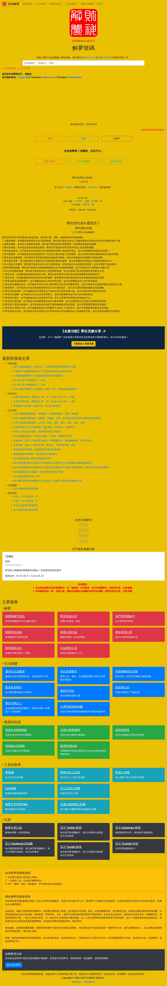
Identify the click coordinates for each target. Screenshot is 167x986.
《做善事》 (86, 204)
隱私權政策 (89, 982)
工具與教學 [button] (71, 4)
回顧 (83, 138)
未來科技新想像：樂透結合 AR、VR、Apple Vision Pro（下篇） (44, 397)
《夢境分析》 (92, 187)
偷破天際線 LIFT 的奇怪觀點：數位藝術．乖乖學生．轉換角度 (44, 427)
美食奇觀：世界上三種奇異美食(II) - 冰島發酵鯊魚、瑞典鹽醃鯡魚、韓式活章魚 (52, 440)
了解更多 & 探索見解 (83, 343)
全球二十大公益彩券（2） (26, 496)
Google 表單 (24, 77)
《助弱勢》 (94, 201)
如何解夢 (10, 788)
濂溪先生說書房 (15, 671)
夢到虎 (83, 541)
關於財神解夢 (87, 4)
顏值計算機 (122, 772)
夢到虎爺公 (83, 530)
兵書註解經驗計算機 (72, 804)
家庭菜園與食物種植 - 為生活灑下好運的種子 (35, 454)
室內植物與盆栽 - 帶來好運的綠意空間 (32, 458)
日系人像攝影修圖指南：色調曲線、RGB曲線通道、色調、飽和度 (45, 413)
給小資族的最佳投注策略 (25, 510)
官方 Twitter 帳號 (71, 827)
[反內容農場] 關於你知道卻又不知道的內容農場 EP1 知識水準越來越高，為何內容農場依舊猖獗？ (61, 467)
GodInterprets (75, 77)
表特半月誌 (67, 690)
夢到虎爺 (83, 524)
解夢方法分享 (88, 57)
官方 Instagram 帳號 (128, 827)
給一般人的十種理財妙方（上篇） (30, 384)
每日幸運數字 (83, 161)
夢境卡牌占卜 (50, 161)
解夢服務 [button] (27, 4)
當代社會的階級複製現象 (25, 488)
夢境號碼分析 (13, 648)
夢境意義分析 (68, 616)
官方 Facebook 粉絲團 (19, 843)
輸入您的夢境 (13, 965)
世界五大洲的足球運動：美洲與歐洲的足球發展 (36, 431)
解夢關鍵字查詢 (15, 616)
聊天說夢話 (116, 161)
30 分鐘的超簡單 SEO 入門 (26, 476)
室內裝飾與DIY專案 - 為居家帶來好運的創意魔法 (37, 449)
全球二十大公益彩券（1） (26, 501)
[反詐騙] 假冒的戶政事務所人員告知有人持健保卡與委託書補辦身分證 (47, 480)
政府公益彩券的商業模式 (25, 505)
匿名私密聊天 (13, 687)
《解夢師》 (69, 187)
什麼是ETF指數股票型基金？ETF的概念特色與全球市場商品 (43, 371)
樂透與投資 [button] (55, 4)
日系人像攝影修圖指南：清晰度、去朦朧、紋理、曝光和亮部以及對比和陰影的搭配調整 (57, 418)
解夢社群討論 (68, 632)
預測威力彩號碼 (15, 746)
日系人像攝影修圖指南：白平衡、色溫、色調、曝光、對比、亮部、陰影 (49, 422)
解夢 (50, 138)
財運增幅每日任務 (83, 40)
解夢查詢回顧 (13, 632)
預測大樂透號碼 (70, 730)
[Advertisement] (83, 100)
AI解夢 (116, 138)
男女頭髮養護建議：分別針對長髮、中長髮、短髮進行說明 (42, 436)
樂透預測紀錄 (68, 746)
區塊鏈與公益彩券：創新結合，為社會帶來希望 (36, 406)
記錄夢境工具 (68, 648)
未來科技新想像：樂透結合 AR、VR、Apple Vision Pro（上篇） (44, 401)
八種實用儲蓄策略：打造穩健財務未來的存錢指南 (38, 375)
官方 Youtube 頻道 (126, 843)
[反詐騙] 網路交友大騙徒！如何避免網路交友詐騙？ (38, 472)
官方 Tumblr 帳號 (71, 847)
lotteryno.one (49, 77)
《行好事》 (78, 201)
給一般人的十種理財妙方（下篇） (30, 380)
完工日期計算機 (70, 788)
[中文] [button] (100, 4)
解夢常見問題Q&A (16, 804)
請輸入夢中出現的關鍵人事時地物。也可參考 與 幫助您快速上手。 (83, 57)
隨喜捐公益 (122, 687)
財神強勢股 (122, 730)
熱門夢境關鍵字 (125, 616)
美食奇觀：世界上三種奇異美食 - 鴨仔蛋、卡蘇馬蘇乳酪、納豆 (44, 445)
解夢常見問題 (105, 57)
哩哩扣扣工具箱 (70, 772)
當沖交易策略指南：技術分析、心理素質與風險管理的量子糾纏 (44, 366)
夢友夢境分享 (123, 632)
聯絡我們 (76, 982)
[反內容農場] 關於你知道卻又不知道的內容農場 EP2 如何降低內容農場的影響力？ (53, 463)
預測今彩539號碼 (16, 730)
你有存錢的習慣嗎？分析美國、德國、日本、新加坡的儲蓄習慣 (44, 389)
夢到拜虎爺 (83, 536)
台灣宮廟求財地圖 (71, 706)
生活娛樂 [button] (41, 4)
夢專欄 (9, 772)
